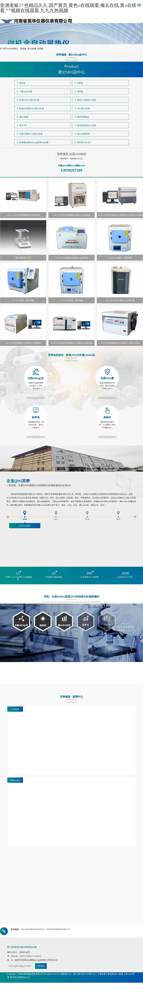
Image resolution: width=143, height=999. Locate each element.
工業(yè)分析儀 (24, 91)
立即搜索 (41, 966)
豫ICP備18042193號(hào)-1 (85, 974)
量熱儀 (23, 48)
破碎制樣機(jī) (82, 117)
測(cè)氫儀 (22, 117)
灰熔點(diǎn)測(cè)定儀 (28, 100)
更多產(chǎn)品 (82, 142)
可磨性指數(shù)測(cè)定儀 (30, 133)
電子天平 (22, 125)
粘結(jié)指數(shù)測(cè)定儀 (30, 108)
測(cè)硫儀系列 (82, 133)
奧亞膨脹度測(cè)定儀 (85, 125)
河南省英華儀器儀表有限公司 (33, 929)
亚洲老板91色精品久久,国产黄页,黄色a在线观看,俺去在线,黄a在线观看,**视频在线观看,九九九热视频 (70, 8)
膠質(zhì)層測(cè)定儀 (85, 100)
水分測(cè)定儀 (82, 108)
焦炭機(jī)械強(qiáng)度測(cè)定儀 (32, 142)
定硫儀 (79, 83)
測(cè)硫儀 (31, 48)
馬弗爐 (40, 48)
